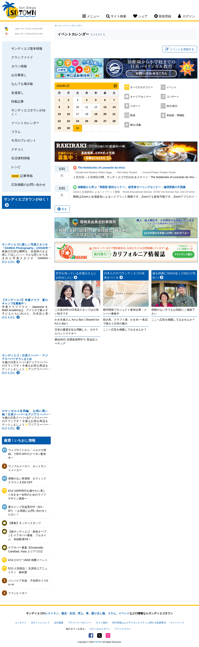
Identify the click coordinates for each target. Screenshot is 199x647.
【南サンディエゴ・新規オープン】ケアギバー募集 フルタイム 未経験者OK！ (27, 535)
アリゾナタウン (123, 629)
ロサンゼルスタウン (99, 629)
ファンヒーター (17, 593)
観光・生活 (68, 613)
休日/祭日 (172, 106)
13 (104, 107)
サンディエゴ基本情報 (26, 48)
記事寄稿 (26, 176)
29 (59, 128)
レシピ (16, 167)
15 (59, 114)
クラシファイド (22, 57)
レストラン (52, 613)
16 (68, 114)
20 (104, 114)
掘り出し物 (98, 613)
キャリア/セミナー (140, 96)
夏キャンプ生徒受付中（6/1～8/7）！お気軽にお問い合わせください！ (27, 510)
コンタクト (20, 622)
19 (95, 114)
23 (68, 121)
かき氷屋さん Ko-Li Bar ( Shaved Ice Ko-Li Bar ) (77, 321)
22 (59, 121)
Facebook (91, 635)
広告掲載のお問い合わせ (28, 184)
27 (104, 121)
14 (114, 107)
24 (77, 121)
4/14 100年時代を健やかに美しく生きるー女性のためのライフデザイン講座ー (27, 494)
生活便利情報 (20, 158)
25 (86, 121)
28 (114, 121)
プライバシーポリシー (79, 622)
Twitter (99, 635)
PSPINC (98, 642)
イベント (172, 87)
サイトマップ (177, 622)
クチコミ (17, 149)
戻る (62, 209)
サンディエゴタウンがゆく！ (28, 112)
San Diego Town (19, 10)
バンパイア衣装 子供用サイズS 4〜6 (28, 582)
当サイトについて (40, 622)
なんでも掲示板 (22, 83)
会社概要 (58, 622)
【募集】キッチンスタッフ (24, 523)
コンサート (173, 96)
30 (68, 128)
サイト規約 (101, 622)
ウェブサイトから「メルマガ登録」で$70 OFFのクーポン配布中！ (27, 453)
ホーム (58, 25)
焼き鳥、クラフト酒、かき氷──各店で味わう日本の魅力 (125, 321)
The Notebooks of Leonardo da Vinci (101, 167)
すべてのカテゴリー (141, 87)
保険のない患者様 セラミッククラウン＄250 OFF (27, 480)
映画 (132, 115)
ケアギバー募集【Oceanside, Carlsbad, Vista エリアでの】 (26, 549)
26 (95, 121)
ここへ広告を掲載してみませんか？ (125, 329)
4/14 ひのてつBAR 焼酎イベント (28, 560)
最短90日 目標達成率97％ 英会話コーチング (76, 341)
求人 (80, 613)
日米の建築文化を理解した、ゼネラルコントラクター (76, 331)
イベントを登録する (179, 49)
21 (114, 114)
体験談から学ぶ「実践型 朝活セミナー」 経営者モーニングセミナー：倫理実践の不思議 (131, 187)
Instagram (108, 635)
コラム (16, 131)
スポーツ (135, 106)
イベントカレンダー (25, 123)
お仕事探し (19, 75)
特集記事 (17, 101)
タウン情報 (19, 66)
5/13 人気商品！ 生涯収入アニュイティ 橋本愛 (27, 570)
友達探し (17, 92)
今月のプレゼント (23, 140)
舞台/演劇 (135, 125)
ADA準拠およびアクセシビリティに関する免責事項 (139, 622)
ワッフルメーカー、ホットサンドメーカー (27, 468)
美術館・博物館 (175, 115)
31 (77, 128)
